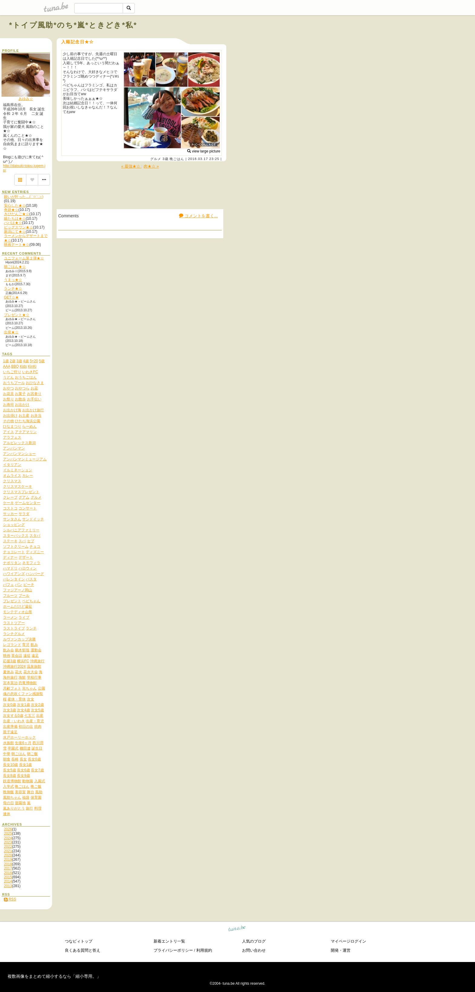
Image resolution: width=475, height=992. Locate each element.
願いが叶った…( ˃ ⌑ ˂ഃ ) (23, 197)
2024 (8, 838)
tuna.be (237, 929)
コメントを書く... (198, 215)
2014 (8, 881)
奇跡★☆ (11, 210)
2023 (8, 842)
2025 (8, 833)
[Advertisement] (397, 39)
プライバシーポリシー (173, 950)
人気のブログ (254, 941)
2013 (8, 886)
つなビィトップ (78, 941)
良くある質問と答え (82, 950)
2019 (8, 859)
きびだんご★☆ (16, 214)
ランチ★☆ (13, 288)
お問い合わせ (254, 950)
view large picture (203, 151)
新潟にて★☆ (15, 231)
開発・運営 (340, 950)
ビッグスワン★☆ (18, 227)
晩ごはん (177, 159)
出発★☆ (11, 332)
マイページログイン (348, 941)
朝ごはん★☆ (15, 267)
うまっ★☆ (13, 280)
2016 (8, 873)
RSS (10, 899)
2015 (8, 877)
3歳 (165, 159)
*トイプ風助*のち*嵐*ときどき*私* (73, 25)
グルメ (155, 159)
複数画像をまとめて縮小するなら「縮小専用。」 (54, 976)
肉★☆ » (151, 166)
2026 (8, 829)
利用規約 (204, 950)
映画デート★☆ (16, 244)
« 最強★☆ (131, 166)
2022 (8, 846)
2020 (8, 855)
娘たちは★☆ (15, 218)
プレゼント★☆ (16, 315)
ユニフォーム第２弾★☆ (24, 258)
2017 (8, 868)
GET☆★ (11, 297)
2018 (8, 864)
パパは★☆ (13, 223)
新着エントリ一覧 (169, 941)
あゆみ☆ (25, 99)
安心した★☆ (15, 205)
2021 (8, 851)
